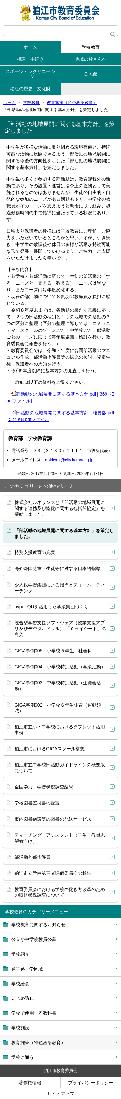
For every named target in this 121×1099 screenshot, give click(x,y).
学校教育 (91, 47)
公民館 (90, 73)
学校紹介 (20, 954)
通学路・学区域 (27, 969)
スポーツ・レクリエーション (30, 74)
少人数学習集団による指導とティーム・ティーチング (60, 587)
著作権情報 (30, 1082)
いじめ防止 (22, 998)
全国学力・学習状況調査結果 (44, 786)
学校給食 (20, 983)
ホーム (30, 46)
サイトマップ (60, 1093)
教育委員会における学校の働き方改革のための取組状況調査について (60, 892)
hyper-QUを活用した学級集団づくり (51, 606)
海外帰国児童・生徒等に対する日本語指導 (57, 568)
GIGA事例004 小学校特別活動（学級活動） (60, 666)
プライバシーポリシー (90, 1082)
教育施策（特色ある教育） (72, 102)
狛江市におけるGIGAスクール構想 (50, 748)
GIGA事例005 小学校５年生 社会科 (53, 650)
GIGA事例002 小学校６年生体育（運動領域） (58, 707)
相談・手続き (30, 59)
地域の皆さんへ (90, 59)
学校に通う (22, 1057)
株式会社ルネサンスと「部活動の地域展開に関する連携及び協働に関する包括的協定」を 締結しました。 (60, 508)
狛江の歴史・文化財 (30, 88)
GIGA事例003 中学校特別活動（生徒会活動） (58, 685)
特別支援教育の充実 (35, 552)
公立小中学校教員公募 (33, 939)
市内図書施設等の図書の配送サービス (53, 819)
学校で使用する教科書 (33, 1012)
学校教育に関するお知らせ (38, 924)
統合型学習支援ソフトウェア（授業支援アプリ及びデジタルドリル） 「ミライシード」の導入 (60, 628)
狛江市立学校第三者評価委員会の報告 (53, 873)
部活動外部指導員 (33, 857)
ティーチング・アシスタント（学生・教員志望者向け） (60, 837)
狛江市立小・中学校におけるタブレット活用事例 (60, 729)
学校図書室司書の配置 (37, 802)
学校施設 (20, 1027)
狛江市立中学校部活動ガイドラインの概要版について (60, 767)
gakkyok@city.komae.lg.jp (69, 459)
